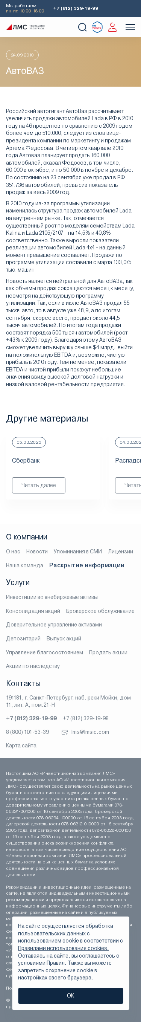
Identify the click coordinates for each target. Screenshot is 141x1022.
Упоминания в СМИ (78, 551)
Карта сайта (21, 745)
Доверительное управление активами (54, 625)
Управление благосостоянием (44, 652)
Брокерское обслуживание (100, 611)
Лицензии (120, 551)
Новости (37, 551)
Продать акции (108, 652)
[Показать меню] (130, 27)
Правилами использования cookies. (63, 948)
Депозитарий (23, 639)
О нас (13, 551)
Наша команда (24, 565)
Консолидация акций (33, 611)
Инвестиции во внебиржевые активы (52, 597)
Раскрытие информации (86, 565)
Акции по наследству (33, 666)
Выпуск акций (64, 639)
